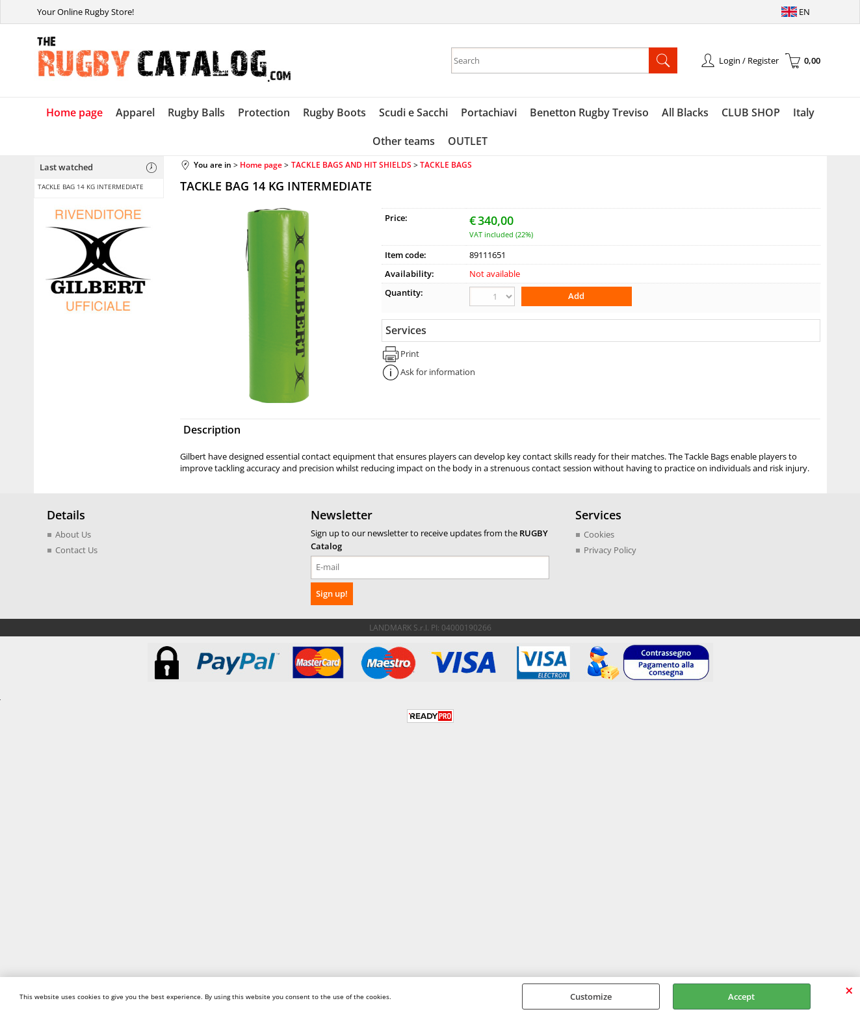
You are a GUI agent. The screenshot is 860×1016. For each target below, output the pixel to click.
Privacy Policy (610, 550)
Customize (591, 996)
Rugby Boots (334, 112)
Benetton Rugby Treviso (589, 112)
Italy (803, 112)
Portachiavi (489, 112)
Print (409, 353)
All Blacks (685, 112)
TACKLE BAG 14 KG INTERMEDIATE (91, 186)
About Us (73, 534)
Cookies (599, 534)
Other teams (403, 141)
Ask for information (437, 372)
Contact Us (76, 550)
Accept (741, 996)
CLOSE (849, 989)
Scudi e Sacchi (413, 112)
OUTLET (468, 141)
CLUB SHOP (751, 112)
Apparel (135, 112)
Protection (264, 112)
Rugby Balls (196, 112)
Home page (74, 112)
